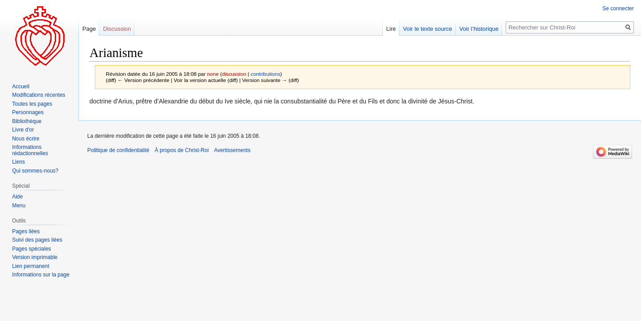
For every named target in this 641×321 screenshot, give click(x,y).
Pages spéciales (31, 249)
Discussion (117, 28)
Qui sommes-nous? (35, 171)
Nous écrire (25, 139)
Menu (18, 205)
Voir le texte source (427, 28)
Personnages (28, 112)
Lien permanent (30, 266)
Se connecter (618, 8)
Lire (391, 28)
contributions (265, 74)
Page (89, 28)
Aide (17, 196)
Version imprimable (34, 257)
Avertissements (232, 150)
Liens (18, 162)
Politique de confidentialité (118, 150)
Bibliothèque (26, 121)
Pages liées (26, 231)
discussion (234, 74)
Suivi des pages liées (37, 240)
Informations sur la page (40, 275)
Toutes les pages (32, 104)
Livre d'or (23, 130)
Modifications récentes (38, 95)
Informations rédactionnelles (30, 150)
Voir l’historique (479, 28)
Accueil (20, 86)
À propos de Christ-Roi (181, 150)
